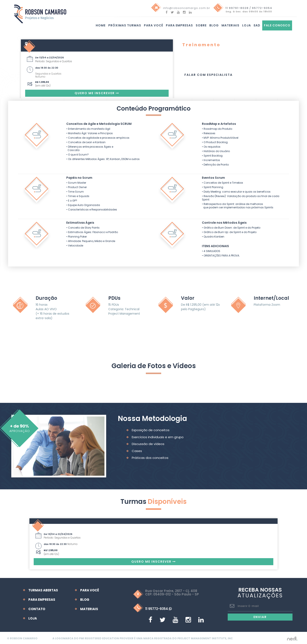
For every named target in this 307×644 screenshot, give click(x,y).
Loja (246, 26)
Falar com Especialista (208, 74)
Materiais (230, 26)
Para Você (89, 589)
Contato (36, 608)
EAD (257, 26)
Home (101, 26)
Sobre (201, 26)
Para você (153, 26)
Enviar (260, 616)
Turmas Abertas (43, 589)
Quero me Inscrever (97, 93)
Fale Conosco (277, 26)
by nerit (288, 637)
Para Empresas (179, 26)
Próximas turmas (124, 26)
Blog (214, 26)
